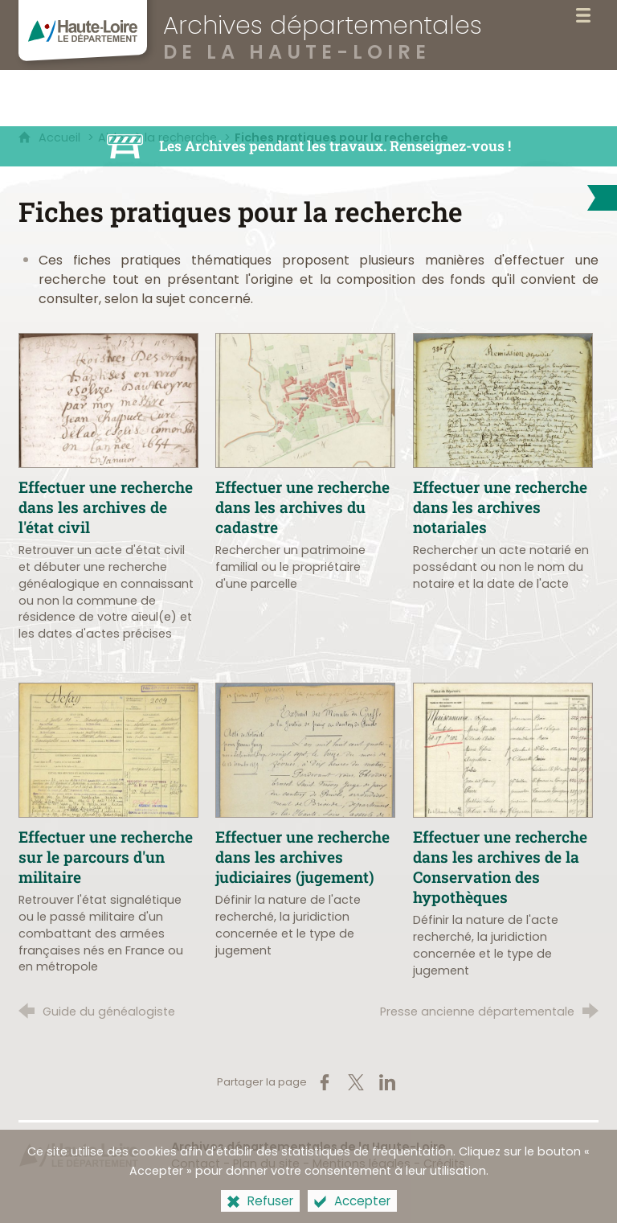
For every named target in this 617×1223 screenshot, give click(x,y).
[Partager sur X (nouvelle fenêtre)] (356, 1082)
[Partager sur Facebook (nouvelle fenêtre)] (324, 1082)
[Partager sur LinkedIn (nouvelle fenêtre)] (387, 1082)
